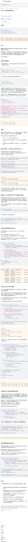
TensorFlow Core (5, 4)
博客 (1, 527)
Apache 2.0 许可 (8, 507)
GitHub (2, 529)
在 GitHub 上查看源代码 (6, 19)
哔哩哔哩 (2, 533)
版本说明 (2, 539)
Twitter (2, 531)
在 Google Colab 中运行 (7, 16)
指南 (16, 8)
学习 (6, 8)
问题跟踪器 (3, 537)
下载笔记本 (4, 21)
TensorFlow (3, 8)
